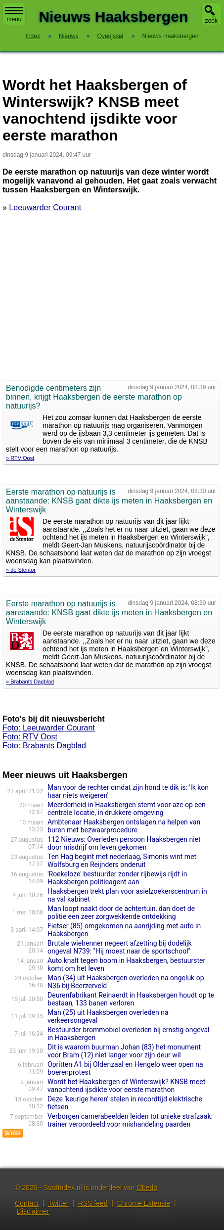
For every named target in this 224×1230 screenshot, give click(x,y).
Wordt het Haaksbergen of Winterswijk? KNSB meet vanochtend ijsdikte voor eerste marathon (126, 1085)
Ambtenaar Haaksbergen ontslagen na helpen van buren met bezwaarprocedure (123, 826)
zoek (211, 20)
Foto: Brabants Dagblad (44, 745)
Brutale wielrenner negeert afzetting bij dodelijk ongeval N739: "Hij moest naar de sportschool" (119, 947)
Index (33, 36)
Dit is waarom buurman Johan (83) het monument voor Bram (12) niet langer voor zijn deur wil (124, 1051)
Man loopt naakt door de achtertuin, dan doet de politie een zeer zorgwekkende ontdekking (121, 912)
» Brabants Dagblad (30, 681)
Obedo (146, 1187)
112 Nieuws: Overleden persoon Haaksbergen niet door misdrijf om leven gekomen (124, 843)
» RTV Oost (20, 458)
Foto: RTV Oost (29, 736)
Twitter (58, 1203)
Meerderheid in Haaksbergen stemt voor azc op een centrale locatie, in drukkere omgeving (126, 809)
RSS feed (93, 1203)
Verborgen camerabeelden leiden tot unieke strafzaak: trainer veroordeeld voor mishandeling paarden (130, 1120)
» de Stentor (21, 570)
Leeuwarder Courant (45, 207)
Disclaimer (33, 1211)
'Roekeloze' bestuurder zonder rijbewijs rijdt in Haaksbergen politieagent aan (117, 878)
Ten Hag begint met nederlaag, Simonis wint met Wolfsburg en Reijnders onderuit (121, 860)
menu (14, 15)
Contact (27, 1203)
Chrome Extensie (143, 1203)
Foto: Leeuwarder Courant (48, 728)
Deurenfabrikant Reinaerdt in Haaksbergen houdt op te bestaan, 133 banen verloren (130, 999)
